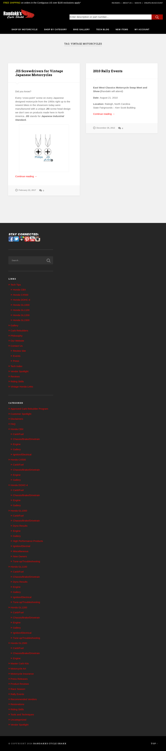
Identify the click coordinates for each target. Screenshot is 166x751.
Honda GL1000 (21, 305)
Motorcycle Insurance (22, 673)
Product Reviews (20, 683)
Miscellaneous (20, 551)
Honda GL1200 (21, 315)
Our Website (17, 340)
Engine (17, 444)
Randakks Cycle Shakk (49, 743)
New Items (122, 29)
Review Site (19, 350)
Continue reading (31, 176)
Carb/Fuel (18, 434)
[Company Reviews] (116, 3)
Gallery (14, 325)
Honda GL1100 (21, 310)
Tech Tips (16, 284)
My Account (142, 29)
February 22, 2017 (25, 190)
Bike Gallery (81, 29)
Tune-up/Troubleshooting (26, 561)
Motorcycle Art (18, 668)
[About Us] (127, 3)
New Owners (20, 556)
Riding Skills (17, 381)
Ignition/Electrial (21, 546)
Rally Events (17, 694)
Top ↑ (154, 743)
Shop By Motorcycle (25, 29)
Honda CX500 (20, 294)
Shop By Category (55, 29)
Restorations (17, 704)
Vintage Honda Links (22, 386)
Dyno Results (20, 525)
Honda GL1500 (21, 320)
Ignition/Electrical (22, 454)
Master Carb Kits (20, 663)
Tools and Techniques (22, 714)
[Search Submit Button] (157, 17)
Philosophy (16, 335)
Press (16, 361)
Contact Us (17, 345)
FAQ (13, 424)
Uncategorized (18, 719)
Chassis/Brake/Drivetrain (26, 439)
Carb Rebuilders (19, 330)
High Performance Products (28, 541)
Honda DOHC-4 (21, 299)
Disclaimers (17, 418)
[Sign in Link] (138, 3)
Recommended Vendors (24, 699)
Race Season (18, 689)
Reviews (15, 376)
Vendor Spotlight (19, 371)
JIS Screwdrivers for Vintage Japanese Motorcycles (39, 73)
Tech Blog (102, 29)
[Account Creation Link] (153, 3)
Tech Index (16, 366)
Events (16, 356)
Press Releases (19, 678)
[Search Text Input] (111, 17)
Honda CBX (19, 289)
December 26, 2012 (104, 128)
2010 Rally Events (107, 71)
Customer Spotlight (21, 413)
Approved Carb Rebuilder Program (29, 408)
